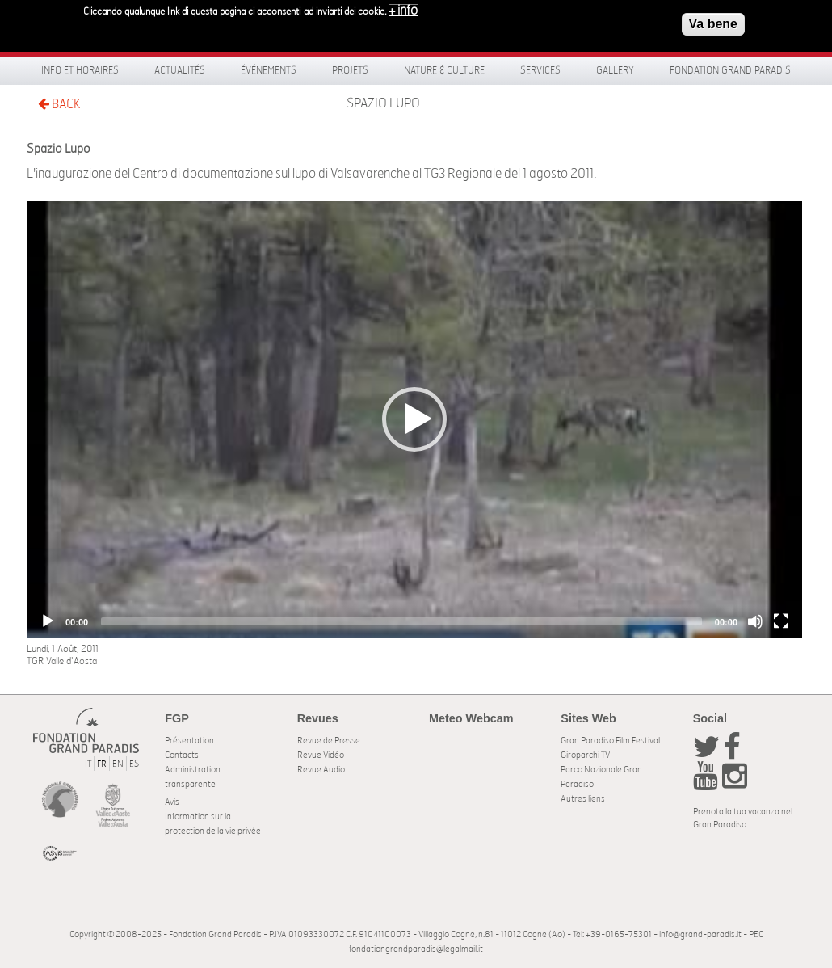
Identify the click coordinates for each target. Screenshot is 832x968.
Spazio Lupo (383, 103)
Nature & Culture (444, 70)
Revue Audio (321, 769)
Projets (350, 70)
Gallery (615, 70)
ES (134, 764)
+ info (403, 9)
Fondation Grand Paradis (730, 70)
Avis (172, 802)
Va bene (713, 23)
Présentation (189, 740)
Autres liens (583, 798)
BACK (59, 104)
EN (118, 764)
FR (102, 764)
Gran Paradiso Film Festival (610, 740)
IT (88, 764)
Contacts (182, 755)
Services (540, 70)
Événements (268, 70)
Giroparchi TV (585, 755)
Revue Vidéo (320, 755)
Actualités (179, 70)
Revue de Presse (328, 740)
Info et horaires (80, 70)
